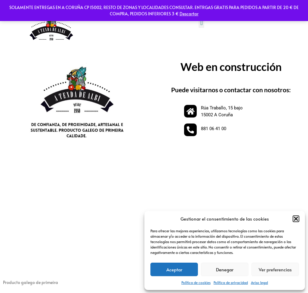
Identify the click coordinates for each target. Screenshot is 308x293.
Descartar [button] (189, 14)
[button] (296, 219)
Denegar (224, 269)
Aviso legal (259, 282)
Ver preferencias (275, 269)
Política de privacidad (231, 282)
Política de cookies (196, 282)
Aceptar (174, 269)
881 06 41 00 (213, 128)
